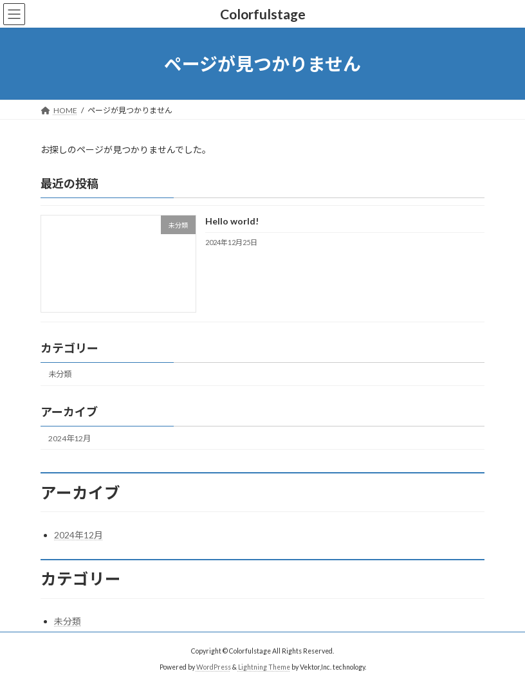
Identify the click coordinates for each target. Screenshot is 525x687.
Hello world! (232, 221)
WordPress (213, 667)
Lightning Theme (264, 667)
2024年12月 (69, 438)
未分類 (59, 375)
